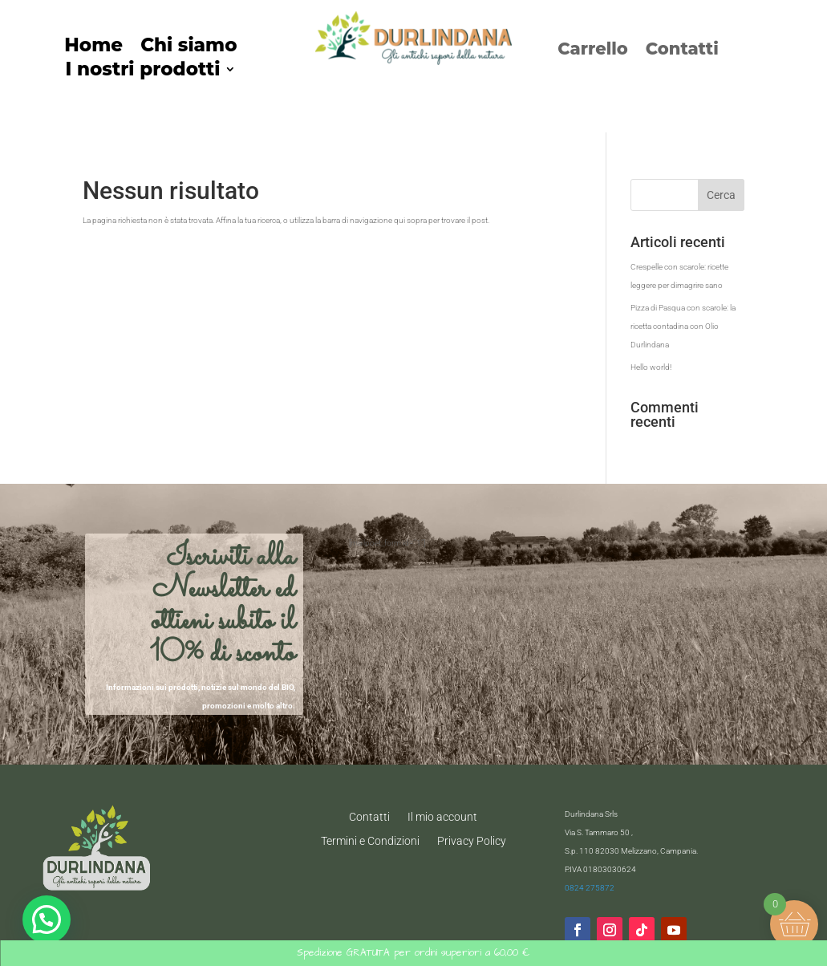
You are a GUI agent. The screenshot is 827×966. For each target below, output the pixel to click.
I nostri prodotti (142, 71)
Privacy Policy (471, 840)
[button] (46, 919)
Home (93, 47)
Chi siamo (188, 47)
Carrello (592, 51)
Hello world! (650, 367)
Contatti (682, 51)
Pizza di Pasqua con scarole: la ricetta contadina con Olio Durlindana (683, 326)
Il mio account (442, 816)
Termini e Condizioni (370, 840)
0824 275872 (589, 887)
